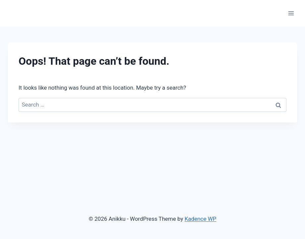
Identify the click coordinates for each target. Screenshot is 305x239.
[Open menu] (291, 13)
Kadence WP (200, 218)
